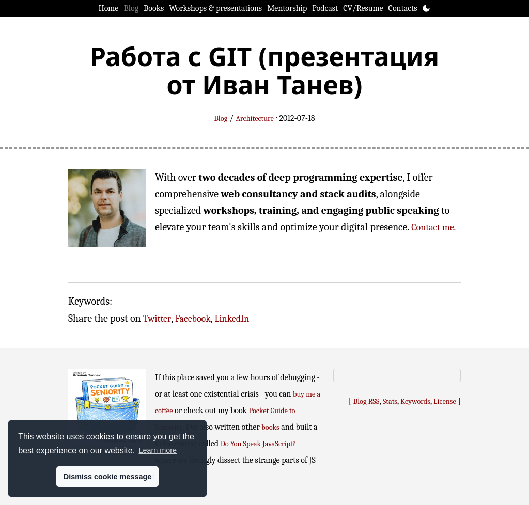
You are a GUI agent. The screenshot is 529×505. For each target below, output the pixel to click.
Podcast (325, 8)
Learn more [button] (157, 450)
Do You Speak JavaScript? (258, 443)
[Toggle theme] (426, 8)
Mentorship (287, 8)
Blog (130, 8)
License (444, 401)
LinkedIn (232, 318)
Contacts (402, 8)
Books (154, 8)
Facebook (193, 318)
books (270, 427)
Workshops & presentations (215, 8)
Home (109, 8)
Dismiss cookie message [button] (107, 476)
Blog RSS (366, 401)
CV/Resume (363, 8)
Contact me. (433, 227)
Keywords (415, 401)
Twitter (157, 318)
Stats (390, 401)
